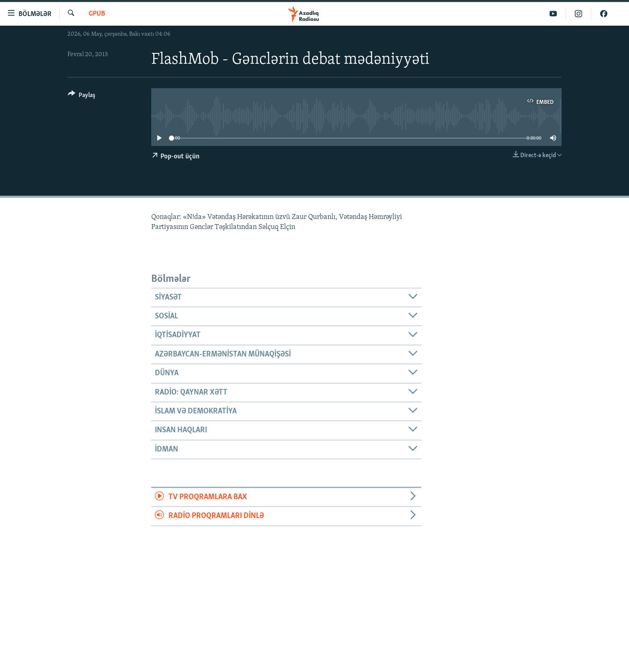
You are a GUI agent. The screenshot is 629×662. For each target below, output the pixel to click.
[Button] (81, 96)
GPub (97, 14)
